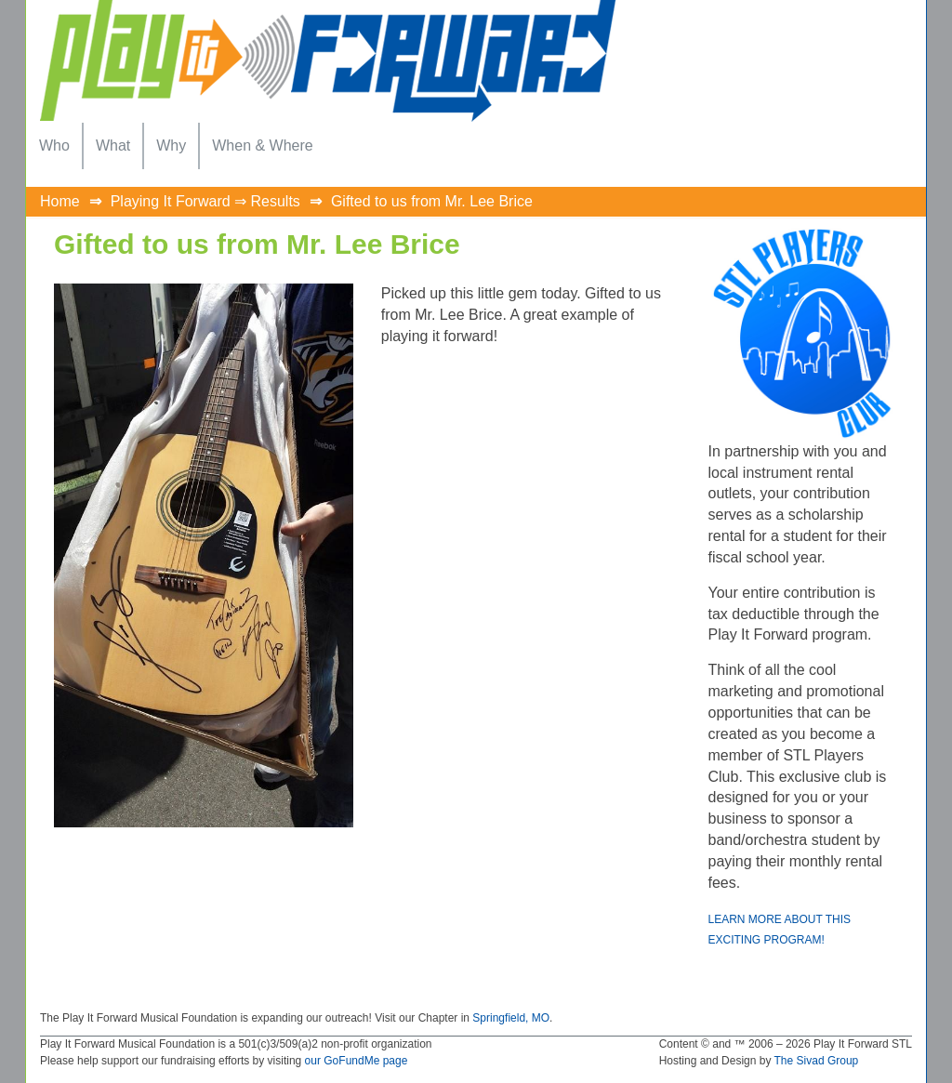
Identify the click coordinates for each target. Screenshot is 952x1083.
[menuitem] (54, 146)
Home (60, 201)
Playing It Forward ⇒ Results (205, 201)
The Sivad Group (816, 1060)
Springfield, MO (510, 1017)
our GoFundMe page (356, 1060)
